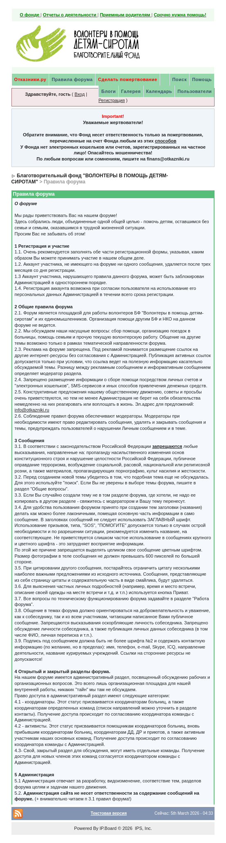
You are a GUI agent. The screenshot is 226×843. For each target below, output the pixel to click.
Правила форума (72, 79)
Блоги (108, 91)
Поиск (179, 79)
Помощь (202, 79)
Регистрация (111, 100)
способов (165, 140)
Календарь (159, 91)
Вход (80, 94)
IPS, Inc (143, 828)
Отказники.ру (30, 79)
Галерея (131, 91)
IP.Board (107, 828)
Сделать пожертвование (127, 79)
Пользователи (194, 91)
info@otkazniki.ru (32, 409)
